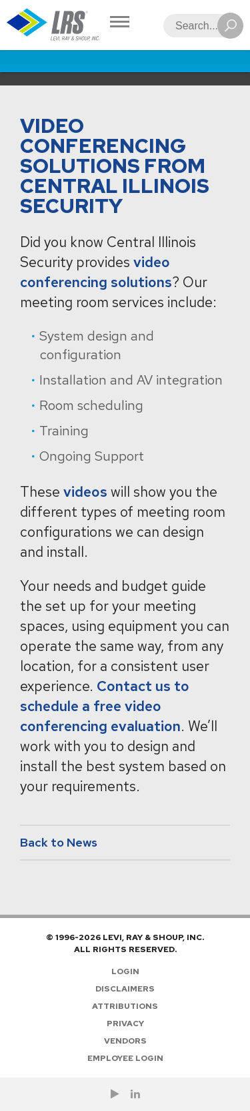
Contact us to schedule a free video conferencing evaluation (104, 706)
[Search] (199, 25)
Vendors (125, 1041)
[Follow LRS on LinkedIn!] (135, 1094)
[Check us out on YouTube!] (115, 1094)
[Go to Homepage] (53, 25)
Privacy (125, 1023)
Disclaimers (125, 988)
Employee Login (125, 1058)
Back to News (58, 842)
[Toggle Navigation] (119, 23)
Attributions (125, 1006)
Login (125, 971)
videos (85, 492)
